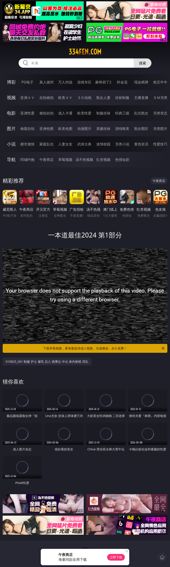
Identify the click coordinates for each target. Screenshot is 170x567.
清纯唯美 (122, 128)
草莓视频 (65, 159)
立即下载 (116, 557)
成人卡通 (65, 113)
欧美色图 (65, 128)
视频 (11, 97)
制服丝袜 (103, 113)
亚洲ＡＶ (27, 97)
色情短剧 (122, 159)
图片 (11, 128)
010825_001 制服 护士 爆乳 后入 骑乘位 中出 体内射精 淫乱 (47, 361)
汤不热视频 (84, 159)
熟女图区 (141, 128)
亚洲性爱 (27, 113)
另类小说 (122, 144)
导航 (11, 159)
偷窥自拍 (27, 128)
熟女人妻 (103, 97)
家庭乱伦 (46, 144)
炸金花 (122, 82)
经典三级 (122, 113)
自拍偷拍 (46, 97)
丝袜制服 (122, 97)
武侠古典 (84, 144)
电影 (11, 113)
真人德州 (46, 82)
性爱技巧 (160, 144)
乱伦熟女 (141, 113)
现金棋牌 (141, 82)
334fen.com (85, 51)
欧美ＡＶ (65, 97)
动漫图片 (84, 128)
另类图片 (160, 128)
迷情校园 (103, 144)
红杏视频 (103, 159)
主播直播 (141, 97)
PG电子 (27, 82)
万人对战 (65, 82)
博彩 (11, 82)
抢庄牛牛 (160, 82)
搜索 (142, 63)
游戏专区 (84, 82)
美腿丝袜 (103, 128)
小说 (11, 144)
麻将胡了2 (103, 82)
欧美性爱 (84, 113)
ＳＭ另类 (160, 97)
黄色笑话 (141, 144)
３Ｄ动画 (84, 97)
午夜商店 (46, 159)
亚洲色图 (46, 128)
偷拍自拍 (46, 113)
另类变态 (160, 113)
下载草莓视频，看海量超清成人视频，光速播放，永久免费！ (104, 348)
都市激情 (27, 144)
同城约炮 (27, 159)
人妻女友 (65, 144)
